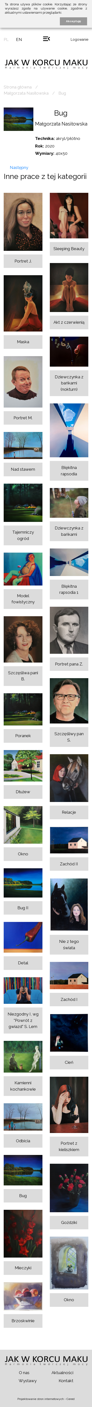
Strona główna (18, 87)
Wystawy (28, 1380)
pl (6, 39)
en (19, 39)
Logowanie (79, 39)
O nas (24, 1372)
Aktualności (62, 1372)
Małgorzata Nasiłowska (26, 93)
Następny (19, 167)
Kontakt (66, 1380)
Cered (70, 1399)
